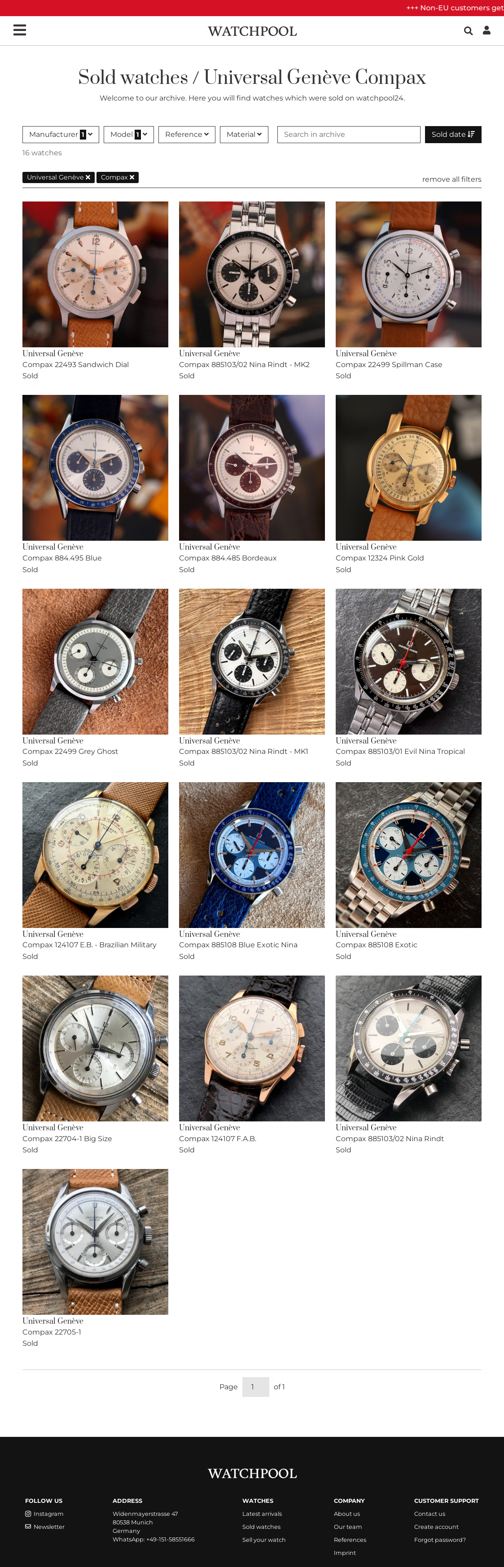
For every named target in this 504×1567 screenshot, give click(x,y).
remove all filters (452, 179)
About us (347, 1513)
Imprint (345, 1552)
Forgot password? (440, 1539)
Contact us (429, 1513)
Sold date (453, 134)
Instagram (44, 1513)
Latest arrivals (262, 1513)
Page (228, 1387)
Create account (436, 1526)
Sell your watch (264, 1539)
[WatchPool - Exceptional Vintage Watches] (252, 30)
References (350, 1539)
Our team (348, 1526)
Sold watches (261, 1526)
